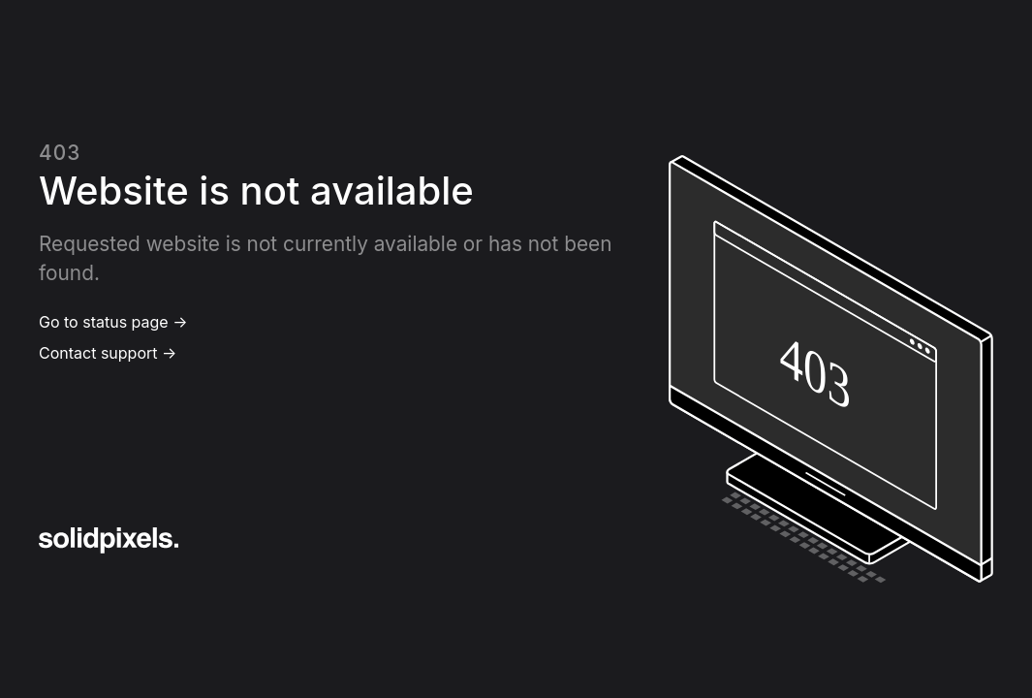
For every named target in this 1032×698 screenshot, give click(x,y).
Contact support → (107, 353)
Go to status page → (113, 322)
